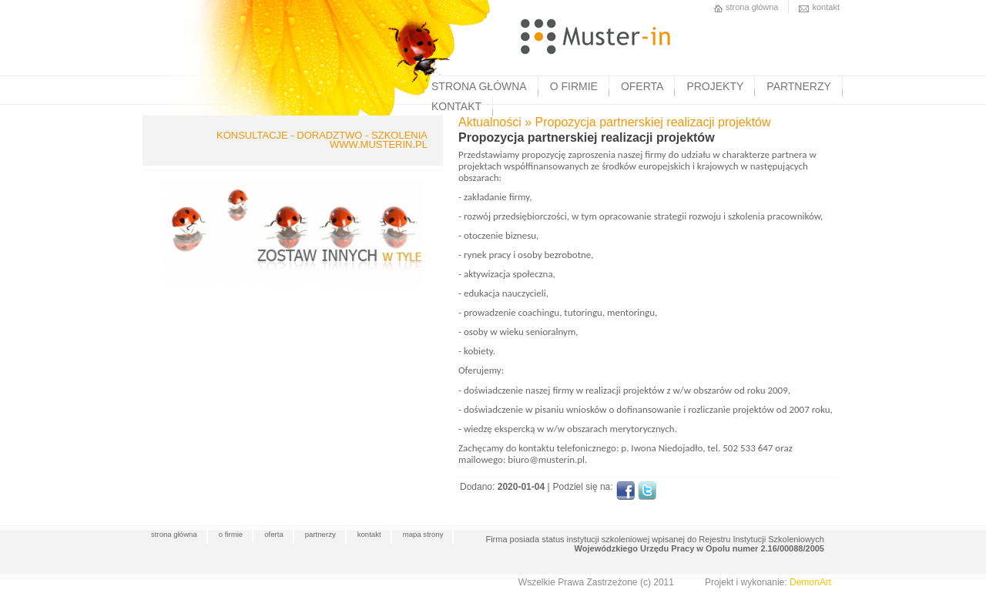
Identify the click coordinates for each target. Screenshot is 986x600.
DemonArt (810, 582)
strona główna (752, 7)
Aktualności (490, 122)
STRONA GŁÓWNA (479, 86)
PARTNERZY (798, 86)
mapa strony (423, 534)
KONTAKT (456, 106)
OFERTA (642, 86)
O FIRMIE (574, 86)
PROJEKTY (714, 86)
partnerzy (320, 534)
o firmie (231, 534)
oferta (273, 534)
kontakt (826, 7)
